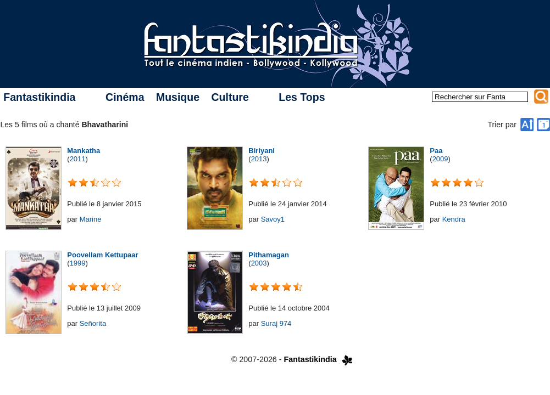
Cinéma (124, 97)
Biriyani (261, 150)
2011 (78, 159)
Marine (91, 219)
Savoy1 (273, 219)
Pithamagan (268, 255)
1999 (78, 263)
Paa (436, 150)
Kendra (453, 219)
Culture (229, 97)
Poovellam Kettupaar (102, 255)
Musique (177, 97)
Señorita (93, 323)
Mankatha (83, 150)
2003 (259, 263)
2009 (440, 159)
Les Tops (302, 97)
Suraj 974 (276, 323)
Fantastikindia (39, 97)
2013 (259, 159)
